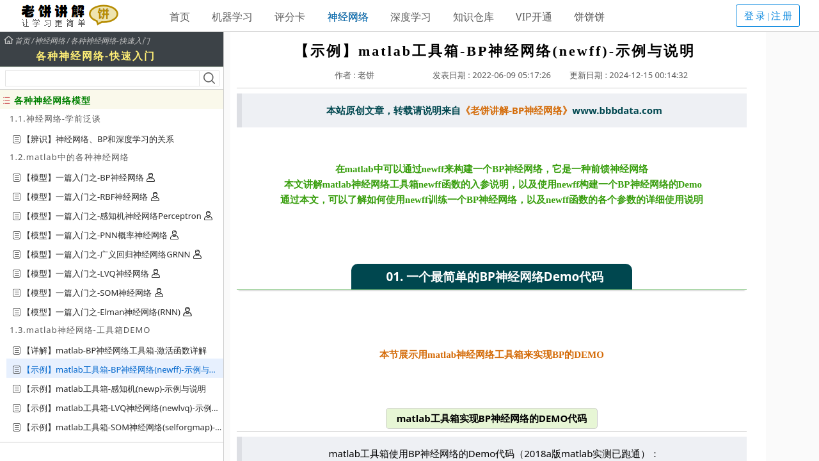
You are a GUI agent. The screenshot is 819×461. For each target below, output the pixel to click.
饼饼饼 (589, 17)
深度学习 (410, 17)
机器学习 (232, 17)
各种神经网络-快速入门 (110, 40)
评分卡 (289, 17)
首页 (180, 17)
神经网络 (348, 17)
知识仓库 (473, 17)
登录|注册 (769, 16)
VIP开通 (534, 17)
